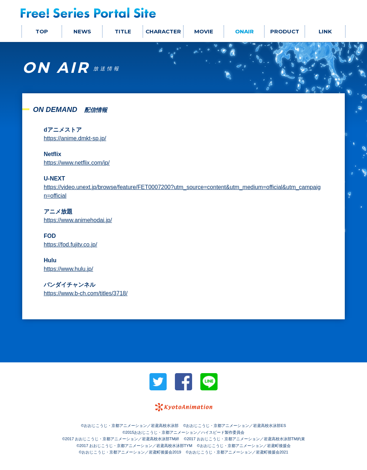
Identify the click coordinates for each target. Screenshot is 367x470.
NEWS (82, 31)
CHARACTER (163, 31)
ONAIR (244, 31)
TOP (41, 31)
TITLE (123, 31)
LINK (325, 31)
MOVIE (203, 31)
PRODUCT (284, 31)
